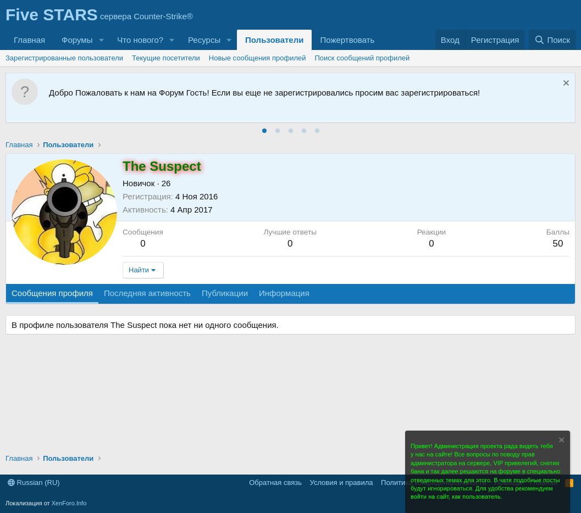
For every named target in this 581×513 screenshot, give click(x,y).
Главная (29, 39)
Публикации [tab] (225, 293)
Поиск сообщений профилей (362, 58)
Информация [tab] (284, 293)
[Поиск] (552, 40)
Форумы (77, 39)
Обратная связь (275, 482)
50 (557, 243)
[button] (101, 40)
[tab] (264, 130)
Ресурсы (204, 39)
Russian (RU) (34, 482)
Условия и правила (341, 482)
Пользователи (274, 39)
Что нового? (140, 39)
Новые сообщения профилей (257, 58)
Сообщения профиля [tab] (52, 293)
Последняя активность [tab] (147, 293)
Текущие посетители (166, 58)
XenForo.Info (69, 503)
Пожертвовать (347, 39)
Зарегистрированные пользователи (64, 58)
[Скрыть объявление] (564, 84)
